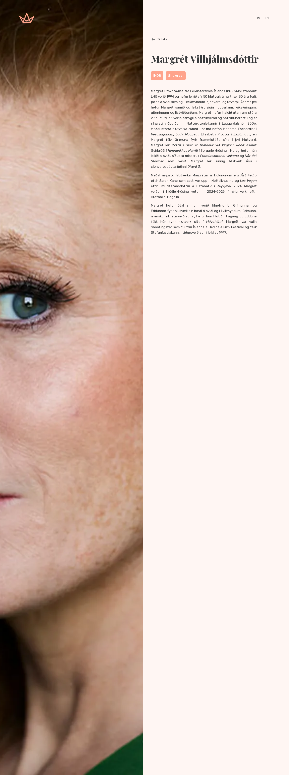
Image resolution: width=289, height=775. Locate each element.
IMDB (157, 76)
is (258, 18)
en (267, 18)
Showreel (175, 76)
